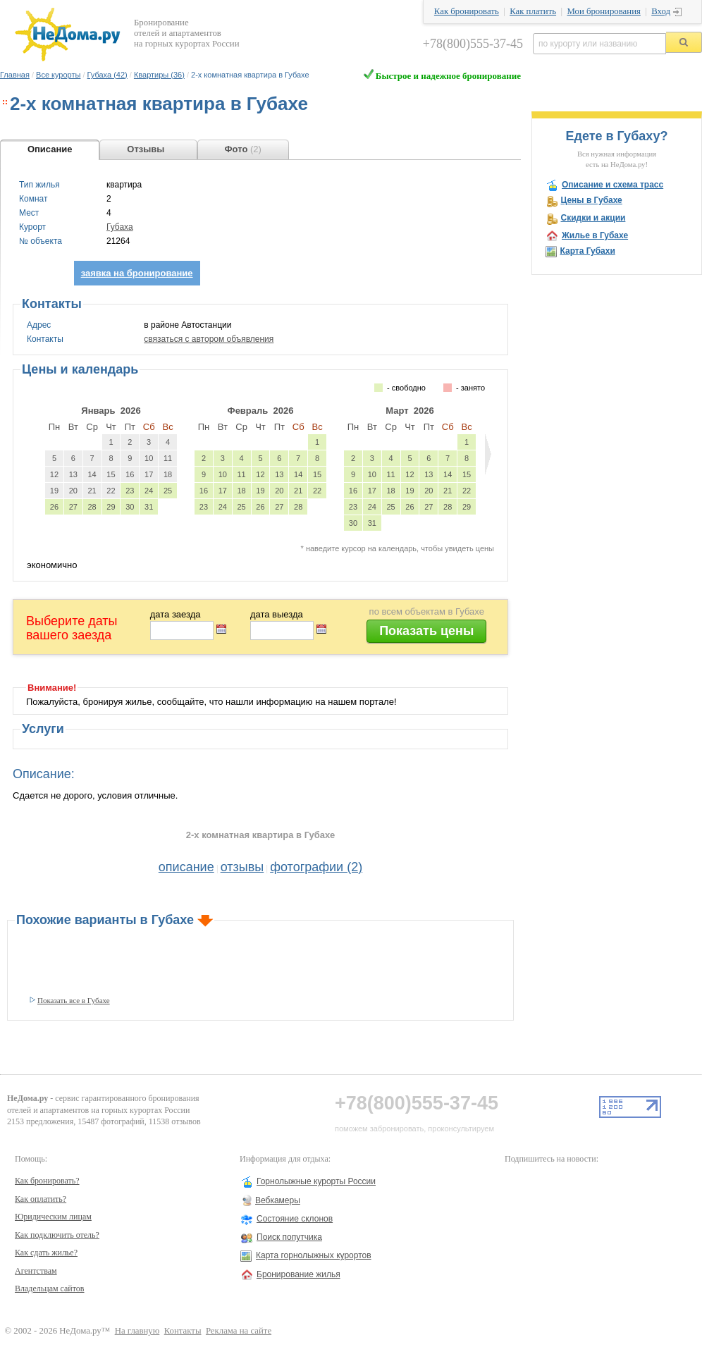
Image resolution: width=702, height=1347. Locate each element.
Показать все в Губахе (73, 1000)
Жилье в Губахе (595, 235)
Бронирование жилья (298, 1274)
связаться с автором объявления (208, 339)
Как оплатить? (40, 1199)
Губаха (119, 227)
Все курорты (58, 74)
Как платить (533, 11)
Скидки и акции (592, 218)
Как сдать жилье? (46, 1252)
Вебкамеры (277, 1200)
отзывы (242, 867)
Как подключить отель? (57, 1235)
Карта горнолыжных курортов (313, 1255)
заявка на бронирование (137, 273)
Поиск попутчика (289, 1237)
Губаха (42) (107, 74)
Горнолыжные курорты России (316, 1181)
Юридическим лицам (53, 1217)
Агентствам (36, 1271)
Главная (15, 74)
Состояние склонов (295, 1219)
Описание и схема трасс (612, 185)
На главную (137, 1331)
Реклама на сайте (238, 1331)
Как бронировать (466, 11)
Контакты (183, 1331)
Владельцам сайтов (50, 1288)
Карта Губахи (587, 251)
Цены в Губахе (591, 200)
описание (186, 867)
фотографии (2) (316, 867)
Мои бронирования (603, 11)
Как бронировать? (47, 1181)
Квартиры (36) (159, 74)
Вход (660, 11)
